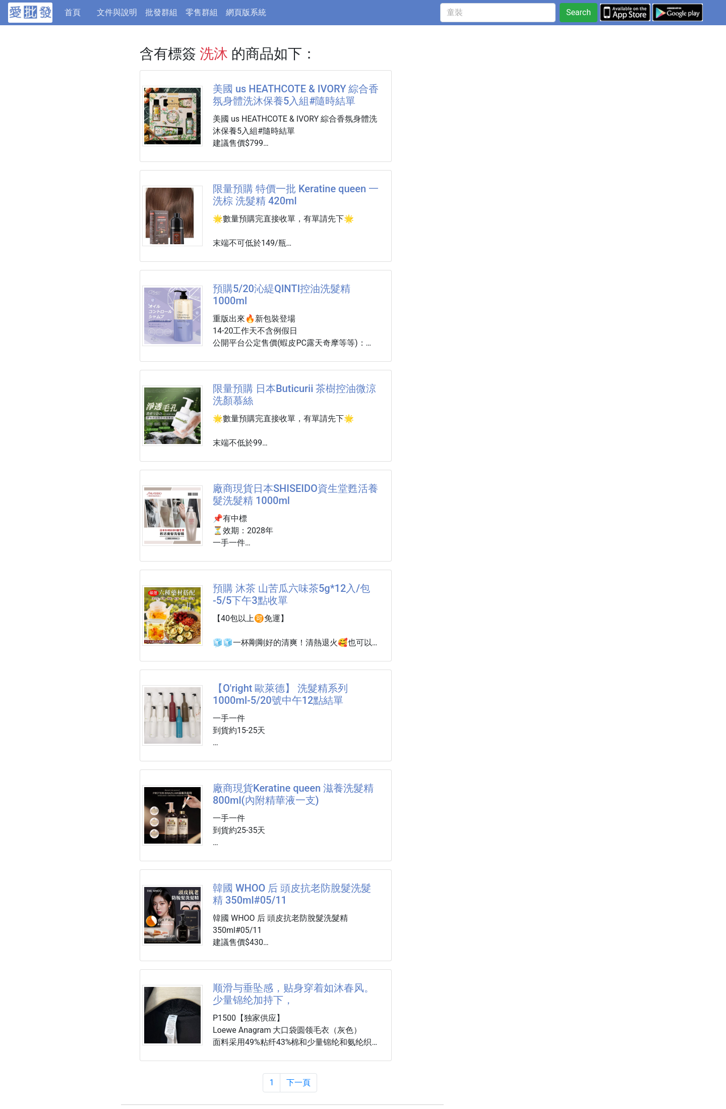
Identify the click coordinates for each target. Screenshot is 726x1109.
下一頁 (298, 1082)
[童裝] (498, 12)
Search (578, 12)
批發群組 (161, 12)
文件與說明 (117, 12)
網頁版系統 (246, 12)
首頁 (79, 11)
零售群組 (202, 12)
